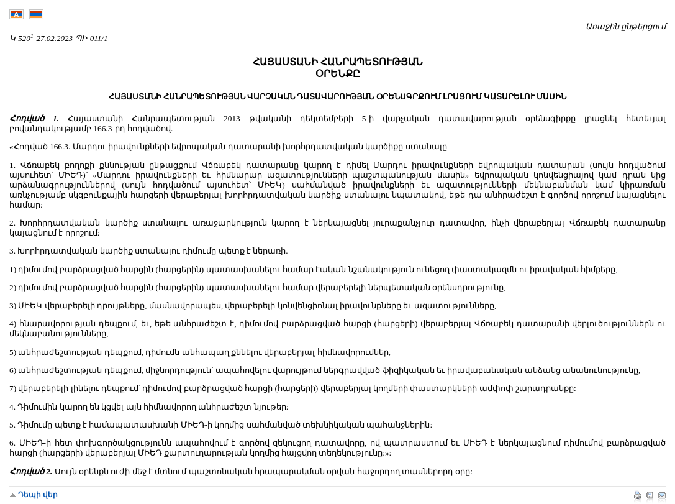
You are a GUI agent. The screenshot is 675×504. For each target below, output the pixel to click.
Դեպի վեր (38, 494)
